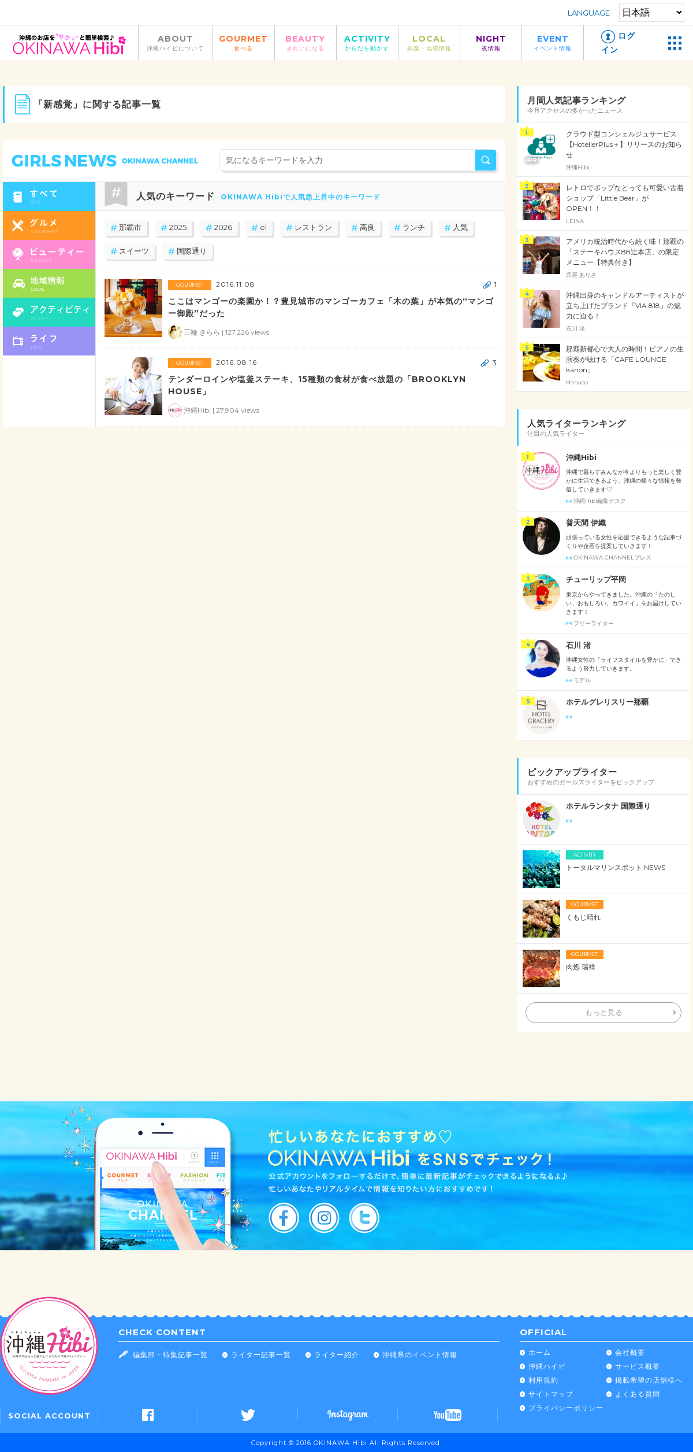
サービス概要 (637, 1366)
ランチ (414, 227)
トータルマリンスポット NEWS (615, 867)
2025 (178, 227)
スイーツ (134, 251)
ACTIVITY (367, 42)
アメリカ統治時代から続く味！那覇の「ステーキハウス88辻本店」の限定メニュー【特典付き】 (625, 251)
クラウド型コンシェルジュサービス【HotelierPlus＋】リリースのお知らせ (624, 144)
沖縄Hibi (581, 457)
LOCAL (429, 42)
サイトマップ (550, 1394)
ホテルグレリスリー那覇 (607, 702)
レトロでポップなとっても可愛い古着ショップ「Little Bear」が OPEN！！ (625, 198)
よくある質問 (637, 1394)
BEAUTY (305, 42)
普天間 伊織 (586, 522)
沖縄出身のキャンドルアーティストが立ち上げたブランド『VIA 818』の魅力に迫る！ (625, 305)
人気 (460, 227)
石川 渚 (578, 645)
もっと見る (604, 1012)
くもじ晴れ (583, 917)
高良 (367, 227)
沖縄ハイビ (547, 1366)
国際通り (192, 251)
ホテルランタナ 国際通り (608, 806)
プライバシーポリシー (565, 1407)
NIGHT (490, 42)
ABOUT (176, 42)
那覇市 (130, 227)
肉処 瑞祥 (580, 966)
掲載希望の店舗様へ (649, 1380)
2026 (223, 227)
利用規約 (543, 1380)
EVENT (552, 42)
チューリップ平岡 (596, 579)
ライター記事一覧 (261, 1354)
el (263, 227)
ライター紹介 (336, 1354)
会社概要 (630, 1352)
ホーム (539, 1352)
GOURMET (243, 42)
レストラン (313, 227)
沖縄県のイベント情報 (419, 1354)
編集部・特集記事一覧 (170, 1354)
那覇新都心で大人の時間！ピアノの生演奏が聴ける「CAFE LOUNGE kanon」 (625, 359)
